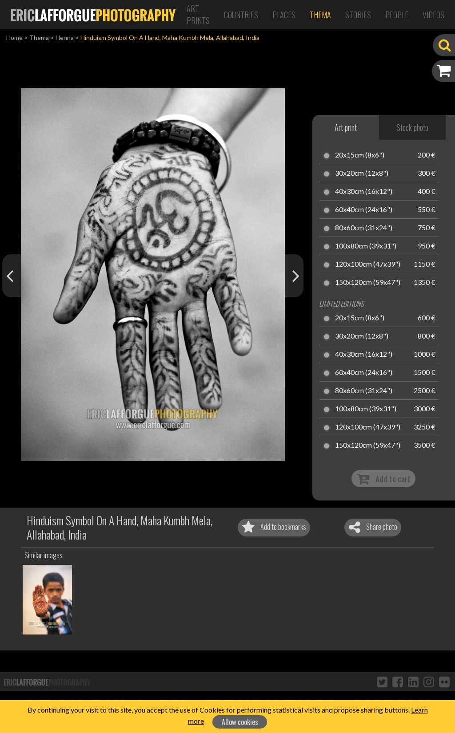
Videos (433, 14)
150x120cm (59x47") (367, 282)
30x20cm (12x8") (361, 173)
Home (14, 37)
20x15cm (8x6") (359, 155)
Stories (358, 14)
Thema (320, 14)
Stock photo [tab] (412, 127)
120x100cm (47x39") (367, 264)
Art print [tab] (346, 127)
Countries (241, 14)
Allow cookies (240, 722)
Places (283, 14)
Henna (65, 37)
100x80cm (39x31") (365, 246)
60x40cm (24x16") (363, 209)
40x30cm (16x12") (363, 191)
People (396, 14)
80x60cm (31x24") (363, 228)
